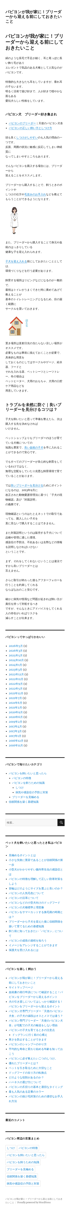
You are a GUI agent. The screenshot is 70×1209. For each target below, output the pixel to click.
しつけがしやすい (27, 137)
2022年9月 (16, 683)
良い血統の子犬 (33, 447)
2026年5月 (16, 646)
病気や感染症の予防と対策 (32, 792)
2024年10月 (16, 660)
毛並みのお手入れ (35, 194)
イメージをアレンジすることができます (33, 945)
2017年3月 (15, 731)
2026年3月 (16, 650)
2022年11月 (16, 679)
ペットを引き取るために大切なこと (30, 1068)
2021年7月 (15, 698)
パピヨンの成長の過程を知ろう (28, 940)
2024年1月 (15, 665)
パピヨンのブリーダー (22, 123)
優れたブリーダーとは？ (24, 1063)
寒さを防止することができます (28, 1039)
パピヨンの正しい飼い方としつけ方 (30, 128)
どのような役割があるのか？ (26, 1077)
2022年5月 (16, 688)
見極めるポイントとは (22, 855)
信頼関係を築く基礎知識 (24, 801)
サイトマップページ (21, 987)
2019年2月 (15, 721)
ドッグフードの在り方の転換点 (28, 1072)
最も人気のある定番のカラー (26, 1091)
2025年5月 (16, 655)
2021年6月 (15, 702)
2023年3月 (15, 669)
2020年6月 (16, 717)
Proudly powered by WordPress (34, 1202)
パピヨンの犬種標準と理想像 (26, 907)
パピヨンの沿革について (24, 898)
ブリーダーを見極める (25, 797)
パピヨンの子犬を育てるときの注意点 (32, 1030)
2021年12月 (16, 693)
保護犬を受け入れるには (24, 950)
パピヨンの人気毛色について (26, 893)
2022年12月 (16, 674)
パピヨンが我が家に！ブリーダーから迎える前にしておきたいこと (33, 16)
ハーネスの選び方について (25, 1082)
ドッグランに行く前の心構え (29, 1034)
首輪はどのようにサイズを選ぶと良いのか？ (36, 888)
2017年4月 (15, 726)
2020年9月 (16, 712)
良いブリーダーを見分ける (27, 485)
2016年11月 (16, 745)
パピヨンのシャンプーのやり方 (28, 1044)
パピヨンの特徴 (21, 778)
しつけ (20, 787)
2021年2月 (15, 707)
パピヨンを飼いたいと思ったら (28, 773)
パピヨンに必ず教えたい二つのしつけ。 (33, 1058)
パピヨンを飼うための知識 (28, 782)
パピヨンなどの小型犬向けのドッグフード (34, 902)
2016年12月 (16, 740)
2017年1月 (15, 736)
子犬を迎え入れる (16, 261)
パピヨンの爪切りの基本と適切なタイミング (36, 1087)
